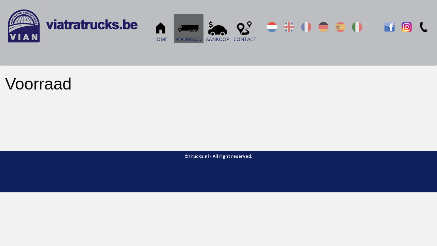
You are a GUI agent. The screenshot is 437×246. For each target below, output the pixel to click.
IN (406, 27)
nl (272, 27)
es (340, 27)
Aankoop (217, 29)
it (357, 27)
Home (160, 29)
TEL (424, 27)
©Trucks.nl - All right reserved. (218, 156)
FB (389, 27)
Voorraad (188, 29)
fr (306, 27)
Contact (245, 29)
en (289, 27)
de (323, 27)
